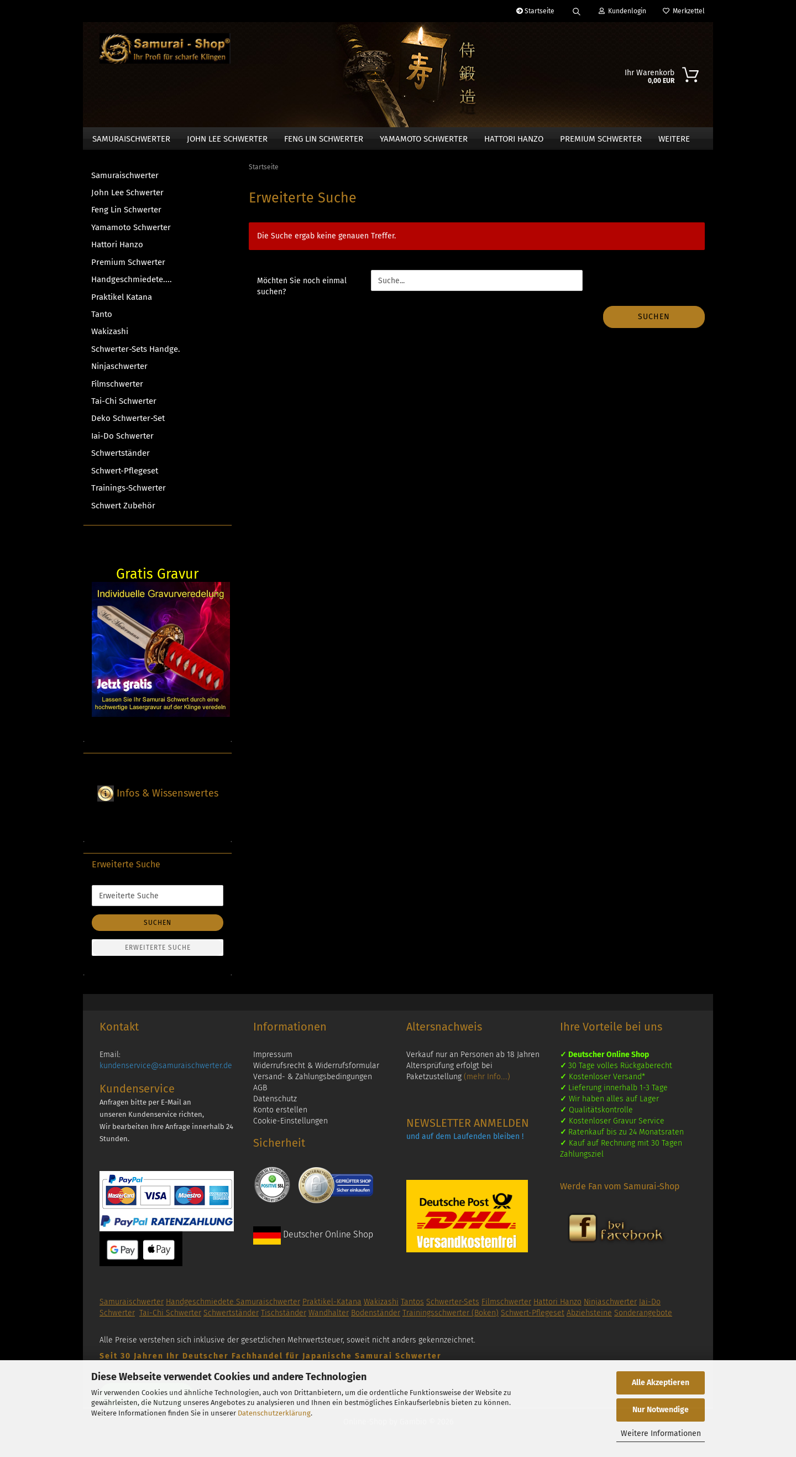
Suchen (654, 321)
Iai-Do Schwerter (122, 440)
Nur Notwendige (660, 1409)
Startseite (535, 11)
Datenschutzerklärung (274, 1413)
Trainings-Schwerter (128, 493)
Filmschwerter (117, 388)
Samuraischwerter (131, 139)
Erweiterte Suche (158, 952)
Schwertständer (120, 458)
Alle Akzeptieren (660, 1382)
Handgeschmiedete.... (131, 284)
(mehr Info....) (487, 1081)
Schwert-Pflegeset (124, 475)
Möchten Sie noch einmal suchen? (302, 291)
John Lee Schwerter (227, 139)
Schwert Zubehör (123, 510)
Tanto (101, 319)
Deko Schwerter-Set (128, 423)
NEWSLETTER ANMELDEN (467, 1128)
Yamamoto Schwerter (424, 139)
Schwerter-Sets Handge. (135, 353)
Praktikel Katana (121, 301)
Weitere (674, 139)
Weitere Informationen (661, 1433)
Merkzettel (684, 11)
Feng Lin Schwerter (323, 139)
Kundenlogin (622, 11)
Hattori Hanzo (513, 139)
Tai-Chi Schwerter (123, 405)
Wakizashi (109, 336)
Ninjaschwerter (119, 371)
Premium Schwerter (601, 139)
